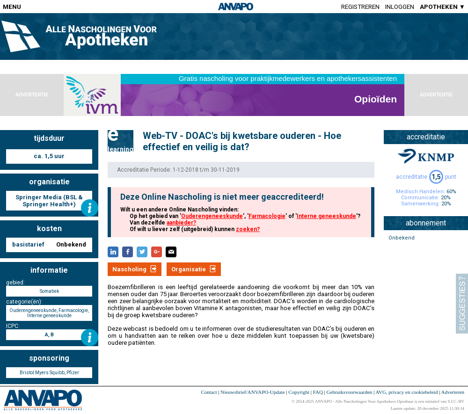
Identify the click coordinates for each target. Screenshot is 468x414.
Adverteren (452, 392)
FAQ (318, 392)
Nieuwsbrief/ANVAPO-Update (252, 392)
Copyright (298, 392)
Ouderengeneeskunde (212, 216)
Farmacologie (267, 216)
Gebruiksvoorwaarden (350, 392)
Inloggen (399, 6)
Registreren (360, 6)
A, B (49, 334)
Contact (209, 392)
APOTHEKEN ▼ (442, 6)
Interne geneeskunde (326, 216)
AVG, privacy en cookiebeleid (406, 392)
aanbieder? (181, 222)
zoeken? (248, 229)
